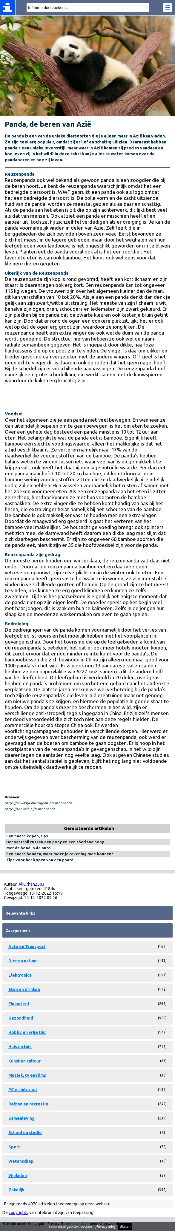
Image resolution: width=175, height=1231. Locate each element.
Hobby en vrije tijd (27, 1032)
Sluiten (125, 1226)
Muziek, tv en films (27, 1075)
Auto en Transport (26, 946)
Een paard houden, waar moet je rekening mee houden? (59, 854)
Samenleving (21, 1118)
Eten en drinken (24, 989)
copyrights (18, 1212)
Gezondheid (20, 1018)
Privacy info (105, 1226)
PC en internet (22, 1089)
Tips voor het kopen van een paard (39, 860)
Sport (14, 1147)
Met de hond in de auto (28, 848)
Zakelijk (16, 1189)
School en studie (25, 1132)
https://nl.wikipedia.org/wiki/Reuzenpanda (39, 803)
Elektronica (20, 975)
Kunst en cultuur (24, 1061)
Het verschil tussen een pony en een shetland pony (55, 842)
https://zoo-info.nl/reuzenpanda (30, 809)
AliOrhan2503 (31, 884)
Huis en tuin (20, 1046)
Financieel (18, 1003)
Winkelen (17, 1175)
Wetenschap (20, 1161)
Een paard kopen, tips (27, 836)
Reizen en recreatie (28, 1104)
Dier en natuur (22, 960)
